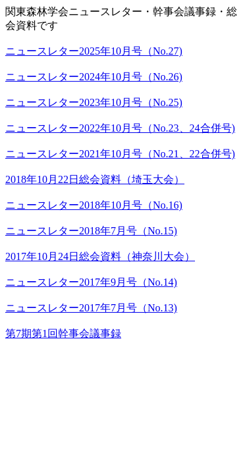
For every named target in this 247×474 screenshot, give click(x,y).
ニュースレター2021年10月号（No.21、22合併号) (120, 153)
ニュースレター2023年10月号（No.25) (93, 102)
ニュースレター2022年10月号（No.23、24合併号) (120, 128)
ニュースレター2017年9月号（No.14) (91, 282)
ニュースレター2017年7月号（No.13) (91, 307)
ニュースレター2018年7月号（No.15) (91, 230)
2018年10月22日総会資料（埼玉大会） (94, 179)
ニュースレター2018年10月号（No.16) (93, 205)
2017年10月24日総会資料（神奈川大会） (100, 256)
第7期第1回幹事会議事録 (63, 333)
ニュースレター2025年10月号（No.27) (93, 51)
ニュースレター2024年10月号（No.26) (93, 76)
